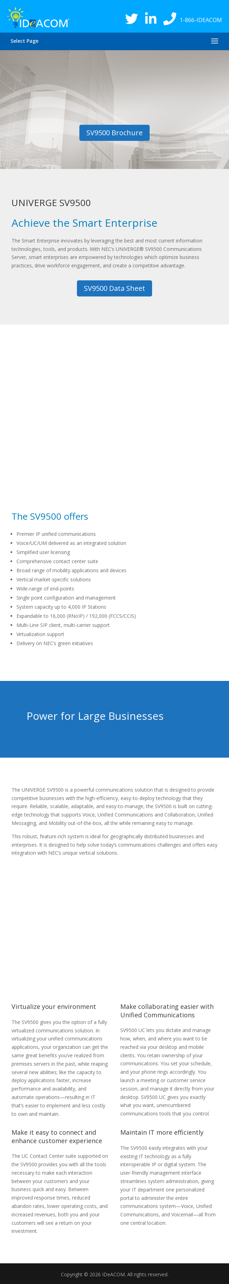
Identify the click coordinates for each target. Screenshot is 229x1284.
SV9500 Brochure (114, 132)
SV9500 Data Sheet (114, 288)
